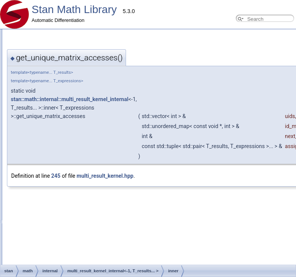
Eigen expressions (32, 196)
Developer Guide (30, 52)
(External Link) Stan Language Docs (44, 230)
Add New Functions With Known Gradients (57, 120)
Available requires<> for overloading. (50, 187)
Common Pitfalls (30, 77)
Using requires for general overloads (50, 86)
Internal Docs (20, 145)
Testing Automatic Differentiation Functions (57, 103)
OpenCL (21, 162)
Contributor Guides (26, 44)
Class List (17, 255)
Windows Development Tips (41, 137)
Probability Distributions (37, 154)
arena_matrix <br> (32, 204)
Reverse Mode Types (35, 94)
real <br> (22, 213)
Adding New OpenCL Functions (45, 128)
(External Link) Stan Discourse (38, 238)
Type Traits (24, 179)
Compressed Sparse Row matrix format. (54, 171)
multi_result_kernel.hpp (105, 176)
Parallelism (18, 221)
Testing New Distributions (39, 111)
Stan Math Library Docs (31, 247)
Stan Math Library (74, 9)
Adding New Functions (36, 60)
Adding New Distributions (39, 69)
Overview (16, 35)
